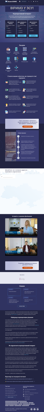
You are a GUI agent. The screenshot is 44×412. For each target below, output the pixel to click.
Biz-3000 (32, 30)
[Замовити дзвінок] (27, 127)
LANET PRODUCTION (11, 390)
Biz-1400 (21, 30)
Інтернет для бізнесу (14, 314)
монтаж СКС (14, 342)
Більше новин (22, 10)
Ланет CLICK (13, 388)
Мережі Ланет (26, 354)
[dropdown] (38, 4)
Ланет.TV (13, 393)
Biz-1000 (9, 32)
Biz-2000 (21, 32)
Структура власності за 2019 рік (10, 410)
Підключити (37, 325)
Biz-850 (9, 30)
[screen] (1, 174)
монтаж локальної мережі (21, 342)
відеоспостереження (8, 342)
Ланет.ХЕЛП (15, 395)
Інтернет (8, 28)
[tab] (10, 4)
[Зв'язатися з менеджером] (10, 36)
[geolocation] (2, 176)
